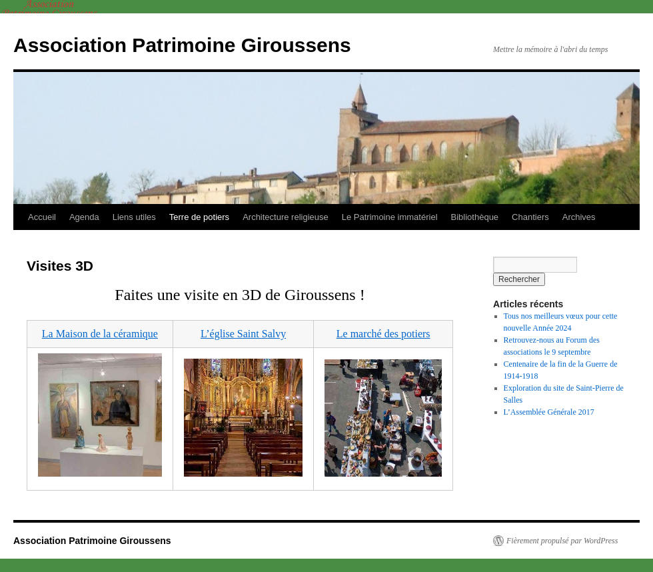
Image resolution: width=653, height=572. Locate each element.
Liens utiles (134, 217)
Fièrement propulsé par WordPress (562, 540)
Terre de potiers (199, 217)
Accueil (42, 217)
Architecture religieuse (285, 217)
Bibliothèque (475, 217)
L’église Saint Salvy (243, 333)
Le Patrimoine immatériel (390, 217)
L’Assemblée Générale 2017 (549, 412)
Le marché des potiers (383, 333)
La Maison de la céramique (100, 333)
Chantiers (530, 217)
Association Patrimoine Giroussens (182, 45)
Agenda (84, 217)
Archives (579, 217)
